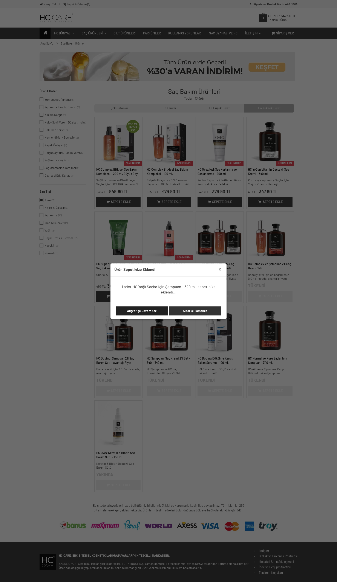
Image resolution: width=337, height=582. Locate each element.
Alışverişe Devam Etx (142, 311)
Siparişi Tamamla (195, 311)
